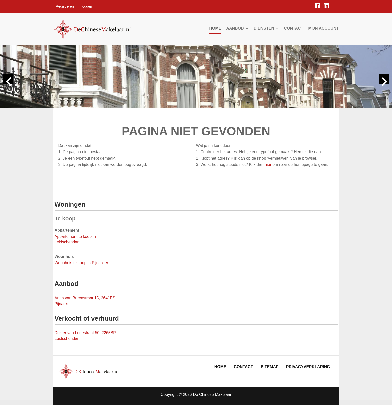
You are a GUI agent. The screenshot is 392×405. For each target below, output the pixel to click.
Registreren (65, 6)
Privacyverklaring (308, 367)
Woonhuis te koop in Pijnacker (81, 263)
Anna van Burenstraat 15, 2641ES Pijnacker (85, 301)
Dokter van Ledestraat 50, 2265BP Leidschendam (85, 336)
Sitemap (270, 367)
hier (268, 164)
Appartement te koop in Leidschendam (75, 239)
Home (215, 28)
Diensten (266, 28)
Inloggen (85, 6)
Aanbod (237, 28)
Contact (293, 28)
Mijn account (323, 28)
